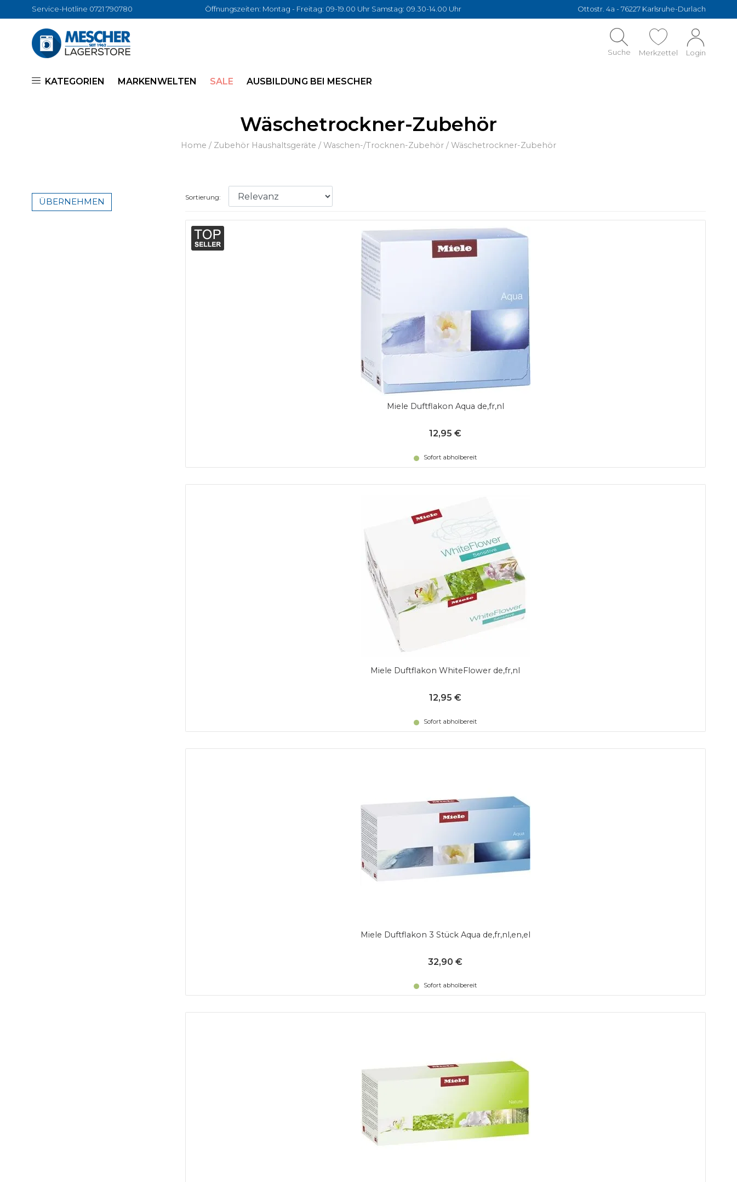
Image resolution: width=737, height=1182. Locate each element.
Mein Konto (394, 916)
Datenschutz (233, 930)
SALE (221, 81)
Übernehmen (72, 201)
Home (194, 145)
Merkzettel (393, 930)
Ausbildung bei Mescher (309, 81)
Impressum (394, 984)
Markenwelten (157, 81)
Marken (386, 970)
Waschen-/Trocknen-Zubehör (383, 145)
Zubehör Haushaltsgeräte (265, 145)
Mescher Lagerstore (109, 1162)
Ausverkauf (394, 957)
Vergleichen (395, 943)
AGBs (216, 916)
